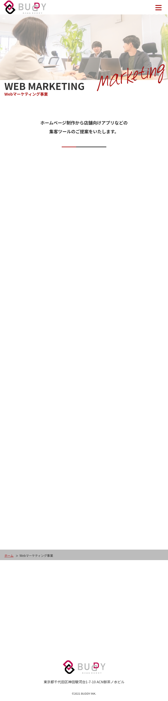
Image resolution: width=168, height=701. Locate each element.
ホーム (9, 555)
